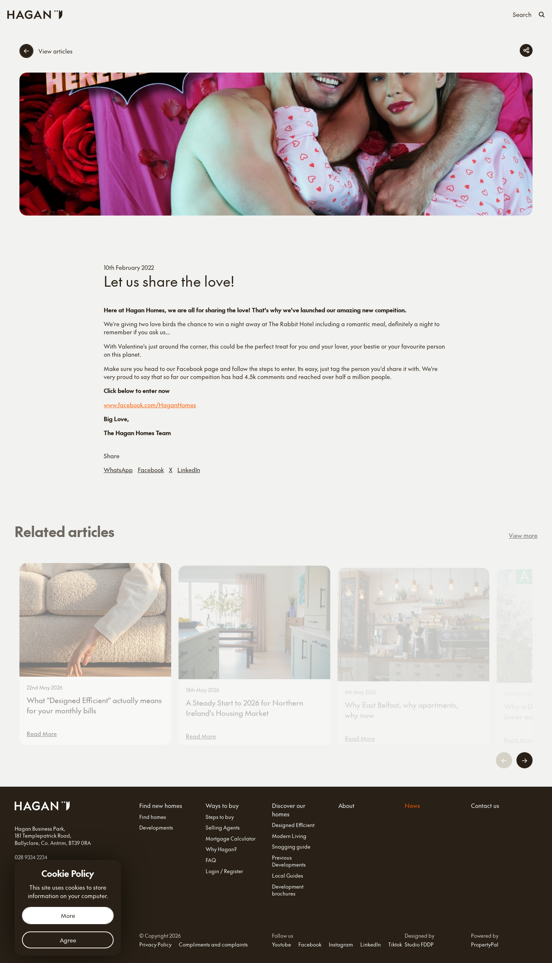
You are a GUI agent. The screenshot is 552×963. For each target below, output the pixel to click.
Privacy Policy (155, 944)
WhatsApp (118, 470)
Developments (156, 827)
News (353, 13)
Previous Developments (289, 861)
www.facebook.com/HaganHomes (150, 405)
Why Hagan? (221, 849)
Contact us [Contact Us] (383, 13)
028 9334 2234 (31, 857)
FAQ (211, 860)
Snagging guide (291, 846)
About (331, 13)
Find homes (152, 816)
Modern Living (289, 835)
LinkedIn (188, 470)
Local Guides (287, 875)
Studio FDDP (419, 944)
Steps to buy (220, 816)
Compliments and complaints (213, 944)
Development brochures (287, 890)
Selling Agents (223, 827)
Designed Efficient (293, 825)
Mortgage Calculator (230, 838)
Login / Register (224, 871)
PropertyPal (484, 944)
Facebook (151, 470)
